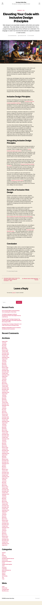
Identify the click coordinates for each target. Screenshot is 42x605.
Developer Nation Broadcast (8, 562)
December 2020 (5, 421)
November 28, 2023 (22, 35)
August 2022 (4, 397)
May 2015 (4, 502)
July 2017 (4, 469)
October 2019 (5, 441)
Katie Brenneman (13, 35)
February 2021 (5, 418)
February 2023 (5, 388)
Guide (3, 569)
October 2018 (5, 455)
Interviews (4, 571)
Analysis (4, 556)
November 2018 (5, 454)
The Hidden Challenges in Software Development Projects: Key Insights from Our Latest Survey (11, 319)
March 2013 (4, 538)
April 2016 (4, 487)
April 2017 (4, 471)
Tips (24, 10)
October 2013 (5, 530)
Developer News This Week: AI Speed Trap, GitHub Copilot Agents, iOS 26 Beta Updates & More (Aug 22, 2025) (11, 324)
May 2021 (4, 413)
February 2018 (5, 463)
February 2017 (5, 473)
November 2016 (5, 477)
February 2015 (5, 506)
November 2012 (5, 544)
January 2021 (5, 419)
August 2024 (4, 362)
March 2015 (4, 505)
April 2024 (4, 368)
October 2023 (5, 377)
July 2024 (4, 364)
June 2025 (4, 348)
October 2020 (5, 423)
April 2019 (4, 448)
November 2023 (5, 375)
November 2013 (5, 528)
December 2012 (5, 543)
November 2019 (5, 439)
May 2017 (4, 470)
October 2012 (5, 546)
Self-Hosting (4, 579)
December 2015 (5, 493)
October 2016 (5, 479)
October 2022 (5, 394)
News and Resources (6, 574)
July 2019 (4, 444)
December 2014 (5, 509)
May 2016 (4, 486)
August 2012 (4, 549)
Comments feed (5, 593)
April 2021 (4, 415)
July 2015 (4, 499)
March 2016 (4, 489)
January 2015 (5, 508)
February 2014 (5, 524)
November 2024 (5, 358)
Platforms (4, 575)
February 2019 (5, 451)
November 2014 (5, 511)
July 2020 (4, 428)
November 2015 (5, 495)
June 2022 (4, 400)
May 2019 (4, 447)
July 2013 (4, 533)
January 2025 (5, 355)
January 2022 (5, 406)
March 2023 (4, 387)
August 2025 (4, 345)
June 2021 (4, 412)
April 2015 (4, 503)
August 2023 (4, 380)
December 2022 (5, 391)
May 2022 (4, 402)
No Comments (31, 35)
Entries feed (4, 591)
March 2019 (4, 450)
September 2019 (5, 442)
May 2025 (4, 349)
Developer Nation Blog (21, 2)
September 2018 (5, 457)
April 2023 (4, 386)
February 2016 (5, 490)
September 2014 (5, 514)
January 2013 (5, 541)
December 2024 (5, 356)
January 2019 (5, 453)
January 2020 (5, 437)
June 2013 (4, 534)
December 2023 (5, 374)
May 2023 (4, 384)
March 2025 (4, 352)
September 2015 (5, 498)
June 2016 (4, 485)
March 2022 (4, 404)
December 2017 (5, 464)
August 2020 (4, 426)
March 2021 (4, 416)
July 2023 (4, 381)
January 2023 (5, 390)
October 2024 (5, 359)
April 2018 (4, 461)
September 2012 (5, 547)
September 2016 (5, 480)
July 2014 (4, 517)
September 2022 (5, 396)
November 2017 (5, 466)
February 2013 (5, 540)
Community (19, 10)
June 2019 (4, 445)
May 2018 (4, 460)
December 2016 (5, 476)
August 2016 (4, 482)
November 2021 (5, 407)
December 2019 (5, 438)
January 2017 (5, 474)
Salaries (3, 578)
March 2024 (4, 370)
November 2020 (5, 422)
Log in (3, 590)
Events (3, 566)
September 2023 (5, 378)
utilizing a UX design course (18, 182)
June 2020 (4, 429)
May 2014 (4, 519)
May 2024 (4, 367)
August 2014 (4, 515)
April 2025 (4, 351)
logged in (14, 296)
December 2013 (5, 527)
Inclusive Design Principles (13, 272)
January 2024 (5, 372)
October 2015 (5, 496)
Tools (3, 582)
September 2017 (5, 467)
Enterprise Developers (6, 565)
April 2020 (4, 432)
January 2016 (5, 492)
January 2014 (5, 525)
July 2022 (4, 399)
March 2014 (4, 522)
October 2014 (5, 512)
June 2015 (4, 501)
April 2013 (4, 537)
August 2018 (4, 458)
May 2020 (4, 431)
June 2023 (4, 383)
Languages (4, 572)
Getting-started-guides (7, 568)
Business (4, 559)
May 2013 (4, 535)
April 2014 (4, 521)
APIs (3, 558)
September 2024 (5, 361)
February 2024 (5, 371)
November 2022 (5, 393)
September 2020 (5, 425)
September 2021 (5, 409)
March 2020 (4, 434)
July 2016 (4, 483)
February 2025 (5, 354)
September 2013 (5, 531)
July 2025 (4, 346)
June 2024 (4, 365)
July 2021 (4, 410)
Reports (3, 577)
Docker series (5, 563)
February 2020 (5, 435)
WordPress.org (5, 594)
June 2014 (4, 518)
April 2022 (4, 403)
